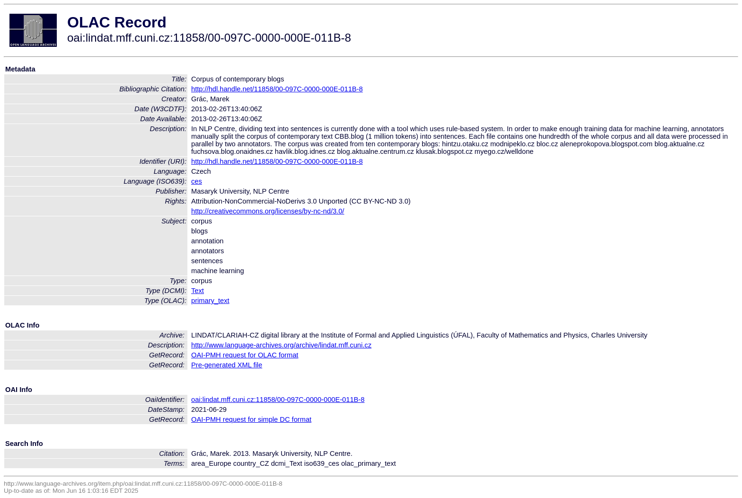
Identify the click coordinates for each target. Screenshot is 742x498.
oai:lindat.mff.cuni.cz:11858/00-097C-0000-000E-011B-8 (277, 399)
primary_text (210, 300)
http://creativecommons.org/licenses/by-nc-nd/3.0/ (267, 211)
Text (197, 290)
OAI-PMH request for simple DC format (251, 419)
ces (196, 181)
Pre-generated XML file (226, 365)
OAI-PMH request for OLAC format (244, 355)
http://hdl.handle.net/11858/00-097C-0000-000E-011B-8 (277, 89)
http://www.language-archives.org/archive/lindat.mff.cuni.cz (281, 345)
